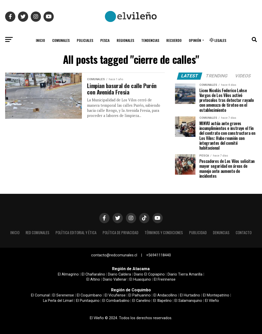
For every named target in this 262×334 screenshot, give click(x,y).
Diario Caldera (119, 274)
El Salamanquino (188, 301)
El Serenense (63, 295)
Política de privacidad (120, 232)
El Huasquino (140, 279)
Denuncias (221, 232)
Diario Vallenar (115, 279)
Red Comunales (37, 232)
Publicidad (198, 232)
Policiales (85, 40)
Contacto (244, 232)
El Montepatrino (216, 295)
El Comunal (40, 295)
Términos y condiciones (164, 232)
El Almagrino (68, 274)
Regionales (125, 40)
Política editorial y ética (76, 232)
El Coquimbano (89, 295)
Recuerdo (174, 40)
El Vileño (212, 301)
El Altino (93, 279)
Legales (218, 40)
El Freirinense (165, 279)
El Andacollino (165, 295)
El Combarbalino (115, 301)
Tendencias (150, 40)
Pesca (105, 40)
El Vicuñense (115, 295)
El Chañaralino (93, 274)
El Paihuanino (139, 295)
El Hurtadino (190, 295)
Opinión (195, 40)
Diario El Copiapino (149, 274)
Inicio (40, 40)
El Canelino (141, 301)
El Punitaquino (88, 301)
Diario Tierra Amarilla (185, 274)
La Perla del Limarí (58, 301)
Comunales (61, 40)
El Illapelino (162, 301)
